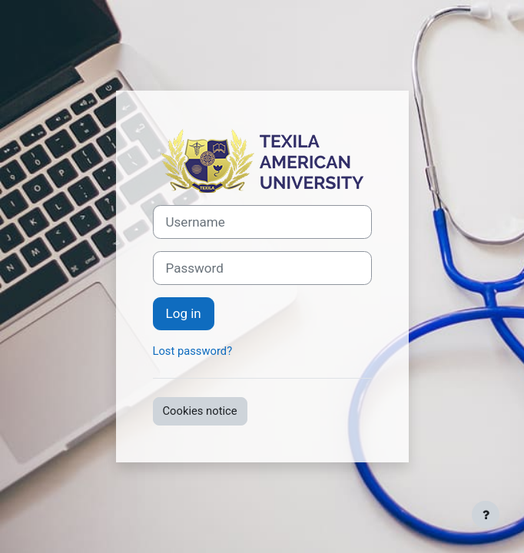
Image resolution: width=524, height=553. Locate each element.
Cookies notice (200, 411)
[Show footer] (485, 514)
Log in (183, 313)
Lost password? (193, 351)
